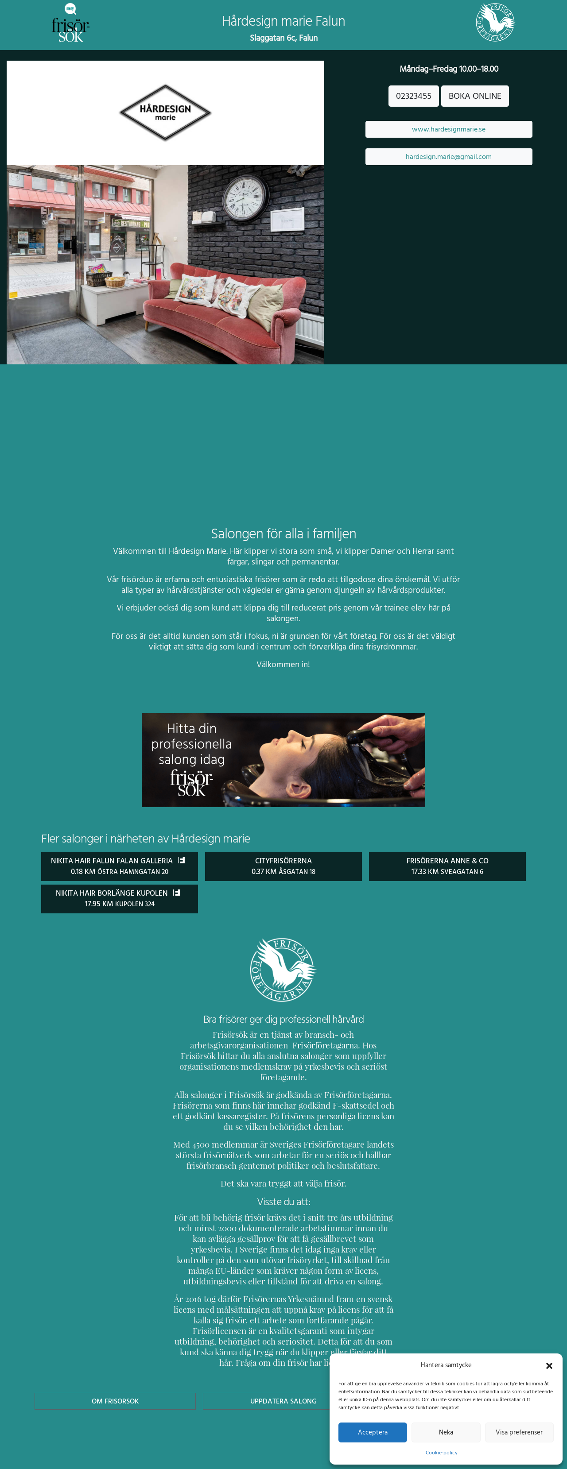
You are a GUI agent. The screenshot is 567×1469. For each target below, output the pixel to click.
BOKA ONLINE (475, 96)
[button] (549, 1365)
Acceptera (373, 1432)
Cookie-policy (441, 1452)
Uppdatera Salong (283, 1379)
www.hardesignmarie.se (449, 129)
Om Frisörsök (115, 1379)
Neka (446, 1432)
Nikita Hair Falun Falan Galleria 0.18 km (120, 871)
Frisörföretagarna (204, 1054)
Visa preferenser (519, 1432)
